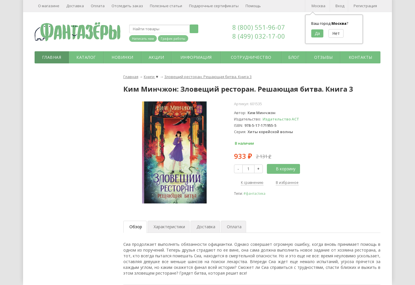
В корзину (282, 168)
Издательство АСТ (281, 119)
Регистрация (365, 5)
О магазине (48, 5)
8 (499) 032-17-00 (258, 36)
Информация (196, 57)
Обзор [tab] (135, 226)
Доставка (75, 5)
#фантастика (254, 193)
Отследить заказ (127, 5)
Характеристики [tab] (169, 226)
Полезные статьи (166, 5)
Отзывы (323, 57)
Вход (339, 5)
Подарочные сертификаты (214, 5)
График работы (173, 38)
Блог (293, 57)
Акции (156, 57)
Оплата (98, 5)
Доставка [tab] (206, 226)
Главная (51, 57)
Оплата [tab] (234, 226)
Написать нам (143, 38)
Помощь (253, 5)
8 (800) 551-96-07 (258, 27)
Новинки (122, 57)
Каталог (86, 57)
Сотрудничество (251, 57)
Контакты (360, 57)
